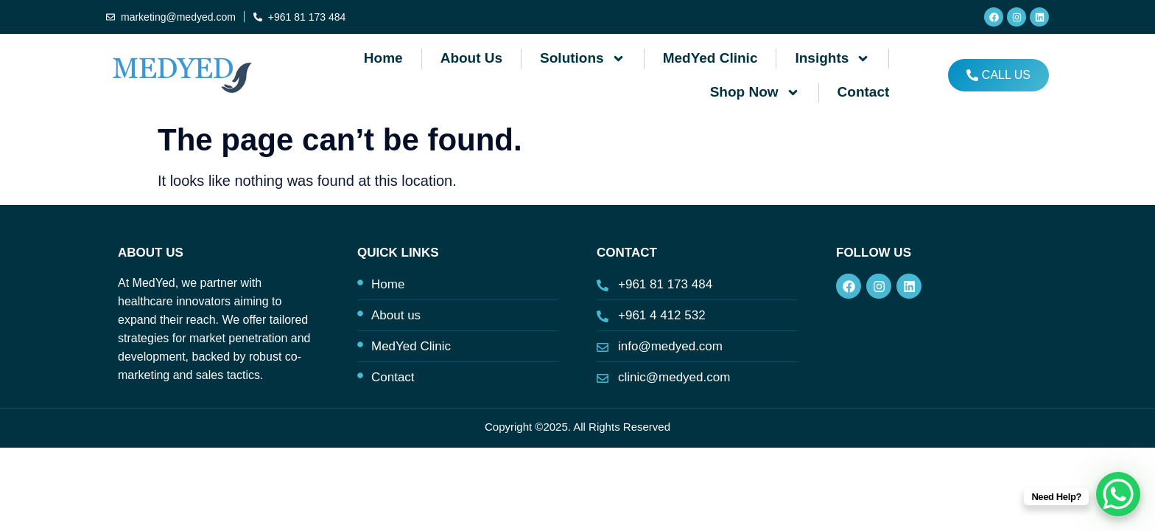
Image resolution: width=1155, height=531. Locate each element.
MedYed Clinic (710, 58)
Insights (832, 58)
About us (471, 58)
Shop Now (755, 92)
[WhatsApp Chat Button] (1118, 494)
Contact (864, 92)
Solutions (582, 58)
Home (383, 58)
